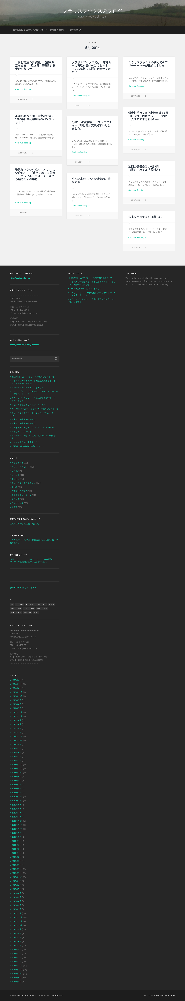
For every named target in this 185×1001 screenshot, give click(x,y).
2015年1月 (16, 913)
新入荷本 (16, 499)
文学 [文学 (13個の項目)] (25, 608)
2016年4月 (16, 853)
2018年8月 (16, 780)
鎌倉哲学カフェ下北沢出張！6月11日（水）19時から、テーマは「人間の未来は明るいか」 (148, 116)
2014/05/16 (22, 153)
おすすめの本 (18, 463)
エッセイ (16, 479)
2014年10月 (17, 925)
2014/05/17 (135, 150)
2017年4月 (16, 813)
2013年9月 (16, 977)
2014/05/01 (135, 247)
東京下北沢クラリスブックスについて (28, 30)
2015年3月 (16, 905)
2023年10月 (17, 696)
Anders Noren (161, 996)
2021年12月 (17, 712)
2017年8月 (16, 809)
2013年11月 (17, 969)
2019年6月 (16, 752)
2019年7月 (16, 748)
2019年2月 (16, 760)
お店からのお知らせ (21, 467)
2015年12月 (17, 869)
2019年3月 (16, 756)
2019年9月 (16, 744)
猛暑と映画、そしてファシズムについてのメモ (33, 427)
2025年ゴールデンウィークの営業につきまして (33, 377)
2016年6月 (16, 845)
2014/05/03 (79, 216)
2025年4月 (16, 680)
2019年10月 (17, 740)
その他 (15, 471)
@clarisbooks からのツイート (23, 587)
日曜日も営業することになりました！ (29, 405)
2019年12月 (17, 736)
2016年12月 (17, 821)
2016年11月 (17, 825)
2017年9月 (16, 805)
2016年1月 (16, 865)
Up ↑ (173, 996)
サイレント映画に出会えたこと (26, 442)
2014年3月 (16, 953)
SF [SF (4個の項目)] (12, 604)
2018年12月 (17, 764)
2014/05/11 (135, 200)
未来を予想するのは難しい (145, 217)
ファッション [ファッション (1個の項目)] (41, 604)
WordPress (57, 996)
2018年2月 (16, 793)
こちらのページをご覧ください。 (25, 523)
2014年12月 (17, 917)
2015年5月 (16, 897)
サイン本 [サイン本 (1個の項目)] (19, 604)
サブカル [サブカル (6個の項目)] (29, 604)
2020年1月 (16, 732)
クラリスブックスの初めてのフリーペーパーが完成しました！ (148, 64)
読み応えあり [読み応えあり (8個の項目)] (16, 612)
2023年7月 (16, 700)
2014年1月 (16, 961)
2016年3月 (16, 857)
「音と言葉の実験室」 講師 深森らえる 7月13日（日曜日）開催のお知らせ (35, 65)
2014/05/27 (79, 105)
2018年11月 (17, 768)
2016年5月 (16, 849)
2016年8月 (16, 837)
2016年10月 (17, 829)
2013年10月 (17, 973)
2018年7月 (16, 785)
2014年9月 (16, 929)
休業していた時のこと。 (23, 431)
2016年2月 (16, 861)
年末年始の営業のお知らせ (24, 419)
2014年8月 (16, 933)
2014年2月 (16, 957)
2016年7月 (16, 841)
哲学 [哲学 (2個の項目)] (13, 608)
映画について (18, 503)
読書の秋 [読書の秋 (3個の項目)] (27, 612)
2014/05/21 (135, 96)
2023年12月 (17, 692)
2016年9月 (16, 833)
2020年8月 (16, 720)
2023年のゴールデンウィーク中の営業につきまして (35, 409)
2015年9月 (16, 881)
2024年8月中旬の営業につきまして (28, 387)
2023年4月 (16, 704)
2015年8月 (16, 885)
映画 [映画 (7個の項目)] (32, 608)
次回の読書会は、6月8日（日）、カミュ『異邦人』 (144, 168)
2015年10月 (17, 877)
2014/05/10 (22, 213)
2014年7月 (16, 937)
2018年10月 (17, 772)
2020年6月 (16, 724)
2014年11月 (17, 921)
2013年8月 (16, 981)
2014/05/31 (22, 99)
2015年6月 (16, 893)
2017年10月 (17, 801)
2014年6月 (16, 941)
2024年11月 (17, 684)
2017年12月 (17, 797)
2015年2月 (16, 909)
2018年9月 (16, 776)
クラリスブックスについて (24, 483)
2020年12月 (17, 716)
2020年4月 (16, 728)
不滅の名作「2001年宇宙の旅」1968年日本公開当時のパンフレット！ (34, 119)
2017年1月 (16, 817)
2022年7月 (16, 708)
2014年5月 (16, 945)
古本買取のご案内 (57, 30)
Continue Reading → (24, 89)
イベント (16, 475)
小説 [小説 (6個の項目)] (19, 608)
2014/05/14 (79, 162)
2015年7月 (16, 889)
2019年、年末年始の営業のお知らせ (28, 446)
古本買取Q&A (75, 30)
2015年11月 (17, 873)
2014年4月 (16, 949)
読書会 (15, 507)
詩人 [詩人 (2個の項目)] (38, 608)
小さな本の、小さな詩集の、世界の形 (91, 180)
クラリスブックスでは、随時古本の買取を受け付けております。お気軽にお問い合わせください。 (91, 67)
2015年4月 (16, 901)
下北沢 (15, 487)
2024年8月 (16, 688)
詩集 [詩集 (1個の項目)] (45, 608)
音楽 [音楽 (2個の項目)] (35, 612)
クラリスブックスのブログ (92, 10)
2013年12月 (17, 965)
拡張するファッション (22, 495)
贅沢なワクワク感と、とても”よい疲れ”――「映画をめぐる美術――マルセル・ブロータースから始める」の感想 (35, 174)
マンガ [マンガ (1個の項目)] (51, 604)
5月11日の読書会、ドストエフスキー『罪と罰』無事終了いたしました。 (92, 125)
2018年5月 (16, 789)
